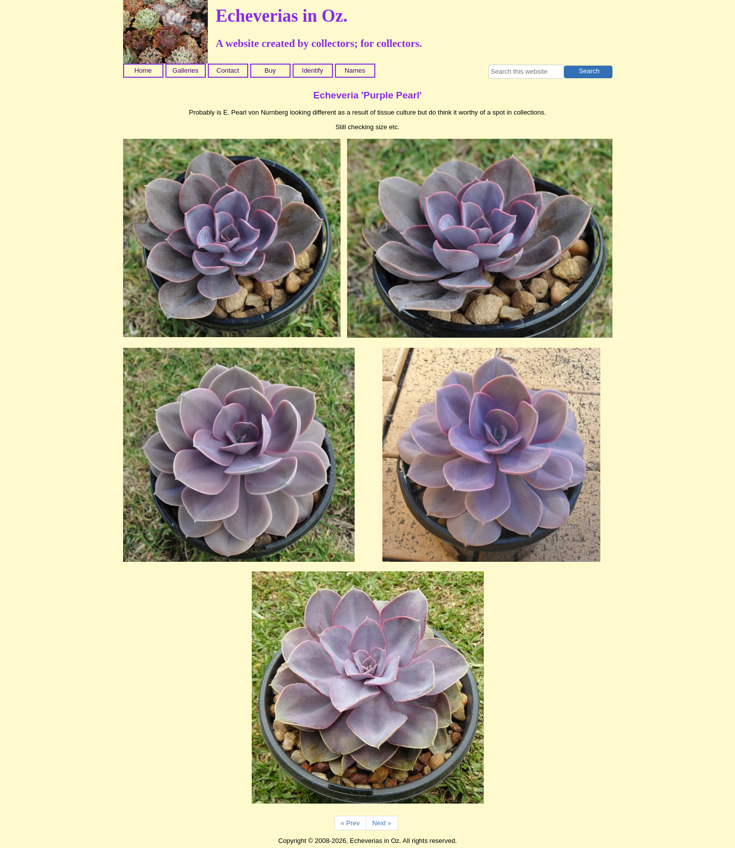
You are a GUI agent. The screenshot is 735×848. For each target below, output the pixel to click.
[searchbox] (526, 72)
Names (355, 70)
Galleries (185, 70)
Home (143, 70)
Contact (227, 70)
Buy (269, 70)
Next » (381, 823)
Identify (312, 70)
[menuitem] (144, 71)
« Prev (350, 823)
